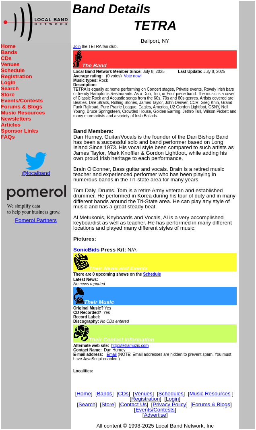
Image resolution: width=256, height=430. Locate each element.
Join (77, 46)
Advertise (155, 415)
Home (8, 46)
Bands (9, 52)
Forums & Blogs (21, 107)
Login (8, 82)
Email (112, 354)
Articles (11, 125)
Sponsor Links (19, 131)
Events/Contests (22, 101)
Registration (16, 76)
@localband (36, 173)
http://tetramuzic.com (130, 345)
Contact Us (133, 404)
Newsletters (16, 119)
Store (7, 94)
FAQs (8, 137)
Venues (10, 64)
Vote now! (133, 76)
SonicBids (86, 250)
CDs (6, 58)
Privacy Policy (169, 404)
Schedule (13, 70)
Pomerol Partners (36, 220)
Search (10, 88)
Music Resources (23, 113)
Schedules (170, 394)
